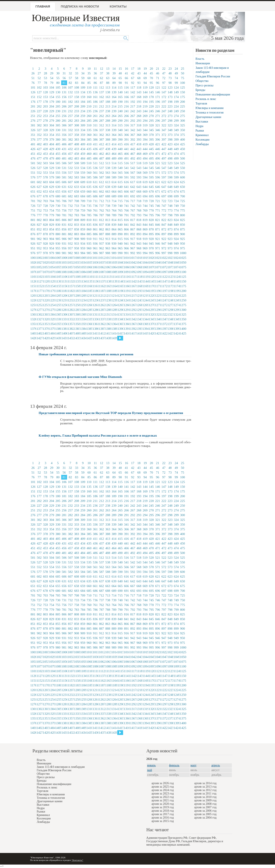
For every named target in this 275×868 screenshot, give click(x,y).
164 (114, 97)
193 (138, 101)
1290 (120, 309)
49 (176, 73)
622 (163, 182)
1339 (114, 319)
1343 (139, 319)
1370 (151, 324)
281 (64, 120)
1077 (39, 272)
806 (64, 220)
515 (120, 163)
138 (107, 92)
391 (126, 139)
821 (157, 220)
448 (170, 149)
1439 (114, 338)
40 (120, 73)
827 (39, 224)
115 (120, 87)
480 (57, 158)
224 (176, 106)
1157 (70, 286)
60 (89, 78)
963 (107, 248)
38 (107, 73)
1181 (64, 291)
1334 (83, 319)
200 (182, 101)
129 (51, 92)
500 (182, 158)
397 (163, 139)
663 (107, 191)
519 (145, 163)
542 (132, 168)
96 (157, 82)
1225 (182, 295)
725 (182, 201)
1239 (114, 300)
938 (107, 243)
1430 (58, 338)
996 (157, 253)
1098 (170, 272)
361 (95, 134)
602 (39, 182)
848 (170, 224)
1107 (70, 276)
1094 (145, 272)
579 (51, 177)
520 (151, 163)
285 (89, 120)
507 (70, 163)
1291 (126, 309)
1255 (58, 305)
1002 (39, 257)
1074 (176, 267)
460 (89, 153)
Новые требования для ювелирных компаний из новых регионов (86, 354)
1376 (33, 328)
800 (182, 215)
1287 (101, 309)
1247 (164, 300)
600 (182, 177)
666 (126, 191)
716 (126, 201)
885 (89, 234)
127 (39, 92)
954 (51, 248)
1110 (89, 276)
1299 (176, 309)
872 (163, 229)
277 (39, 120)
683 (76, 196)
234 (82, 111)
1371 (157, 324)
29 (51, 73)
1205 (58, 295)
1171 (157, 286)
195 (151, 101)
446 (157, 149)
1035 (89, 262)
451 (33, 153)
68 (139, 78)
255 (57, 116)
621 (157, 182)
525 (182, 163)
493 (138, 158)
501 (33, 163)
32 (70, 73)
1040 (120, 262)
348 (170, 130)
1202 (39, 295)
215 (120, 106)
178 (45, 101)
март (194, 765)
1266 (126, 305)
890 (120, 234)
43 (139, 73)
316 (126, 125)
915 (120, 239)
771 (157, 210)
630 (57, 187)
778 (45, 215)
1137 (101, 281)
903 (45, 239)
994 (145, 253)
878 (45, 234)
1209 (83, 295)
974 (176, 248)
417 (132, 144)
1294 (145, 309)
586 (95, 177)
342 (132, 130)
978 (45, 253)
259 (82, 116)
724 (176, 201)
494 (145, 158)
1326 (33, 319)
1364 (114, 324)
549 (176, 168)
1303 (45, 314)
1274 (176, 305)
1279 (52, 309)
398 (170, 139)
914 (114, 239)
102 (39, 87)
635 (89, 187)
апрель (215, 765)
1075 (182, 267)
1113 (108, 276)
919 (145, 239)
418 (138, 144)
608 (76, 182)
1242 (133, 300)
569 (145, 172)
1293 (139, 309)
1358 (76, 324)
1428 (45, 338)
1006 (64, 257)
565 (120, 172)
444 (145, 149)
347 (163, 130)
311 (95, 125)
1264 (114, 305)
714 (114, 201)
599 (176, 177)
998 (170, 253)
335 (89, 130)
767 (132, 210)
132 (70, 92)
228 (45, 111)
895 (151, 234)
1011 (95, 257)
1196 (157, 291)
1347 (164, 319)
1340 (120, 319)
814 (114, 220)
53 (45, 78)
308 (76, 125)
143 (138, 92)
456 (64, 153)
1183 (76, 291)
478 (45, 158)
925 (182, 239)
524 (176, 163)
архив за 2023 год (162, 793)
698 (170, 196)
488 (107, 158)
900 (182, 234)
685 (89, 196)
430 (57, 149)
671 (157, 191)
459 (82, 153)
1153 (45, 286)
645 (151, 187)
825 (182, 220)
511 (95, 163)
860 (89, 229)
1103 (45, 276)
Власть (200, 58)
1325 (182, 314)
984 (82, 253)
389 (114, 139)
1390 (120, 328)
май (149, 770)
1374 (176, 324)
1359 (83, 324)
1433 (76, 338)
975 (182, 248)
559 (82, 172)
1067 (133, 267)
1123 (170, 276)
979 (51, 253)
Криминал (202, 135)
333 (76, 130)
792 (132, 215)
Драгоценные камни (208, 117)
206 (64, 106)
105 (57, 87)
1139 (114, 281)
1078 (45, 272)
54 (51, 78)
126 (33, 92)
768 (138, 210)
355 (57, 134)
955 (57, 248)
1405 (58, 333)
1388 (108, 328)
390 (120, 139)
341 (126, 130)
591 (126, 177)
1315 (120, 314)
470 (151, 153)
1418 (139, 333)
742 (132, 205)
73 (170, 78)
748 (170, 205)
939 (114, 243)
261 (95, 116)
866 (126, 229)
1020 (151, 257)
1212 (101, 295)
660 (89, 191)
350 (182, 130)
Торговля (201, 103)
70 (151, 78)
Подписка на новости (80, 6)
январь (151, 765)
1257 (70, 305)
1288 (108, 309)
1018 (139, 257)
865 (120, 229)
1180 (58, 291)
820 (151, 220)
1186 (95, 291)
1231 (64, 300)
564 (114, 172)
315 (120, 125)
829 (51, 224)
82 (70, 82)
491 (126, 158)
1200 (182, 291)
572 (163, 172)
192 (132, 101)
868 (138, 229)
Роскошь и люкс (206, 99)
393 (138, 139)
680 (57, 196)
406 (64, 144)
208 (76, 106)
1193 (139, 291)
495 (151, 158)
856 (64, 229)
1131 (64, 281)
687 (101, 196)
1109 (83, 276)
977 (39, 253)
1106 (64, 276)
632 (70, 187)
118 (139, 87)
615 (120, 182)
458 (76, 153)
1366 (126, 324)
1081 (64, 272)
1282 (70, 309)
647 (163, 187)
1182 (70, 291)
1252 (39, 305)
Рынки (200, 130)
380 (57, 139)
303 (45, 125)
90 (120, 82)
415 (120, 144)
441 (126, 149)
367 (132, 134)
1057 (70, 267)
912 (101, 239)
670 (151, 191)
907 (70, 239)
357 (70, 134)
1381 (64, 328)
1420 (151, 333)
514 (114, 163)
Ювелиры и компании (209, 108)
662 (101, 191)
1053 (45, 267)
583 (76, 177)
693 (138, 196)
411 (95, 144)
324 (176, 125)
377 (39, 139)
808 (76, 220)
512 (101, 163)
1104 (52, 276)
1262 (101, 305)
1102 (39, 276)
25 (182, 68)
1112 (101, 276)
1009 (83, 257)
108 (76, 87)
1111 (95, 276)
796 (157, 215)
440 (120, 149)
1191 (126, 291)
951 (33, 248)
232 (70, 111)
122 (163, 87)
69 (145, 78)
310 (89, 125)
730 (57, 205)
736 (95, 205)
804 (51, 220)
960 (89, 248)
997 (163, 253)
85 (89, 82)
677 (39, 196)
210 (89, 106)
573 (170, 172)
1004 (52, 257)
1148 (170, 281)
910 (89, 239)
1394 (145, 328)
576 (33, 177)
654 (51, 191)
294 (145, 120)
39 (114, 73)
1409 (83, 333)
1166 (126, 286)
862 (101, 229)
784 (82, 215)
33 (76, 73)
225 (182, 106)
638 (107, 187)
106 (64, 87)
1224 (176, 295)
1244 (145, 300)
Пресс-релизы (204, 85)
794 (145, 215)
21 (157, 68)
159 (82, 97)
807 (70, 220)
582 (70, 177)
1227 (39, 300)
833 (76, 224)
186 (95, 101)
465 (120, 153)
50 (182, 73)
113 (107, 87)
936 (95, 243)
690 (120, 196)
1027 (39, 262)
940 (120, 243)
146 (157, 92)
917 (132, 239)
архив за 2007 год (205, 807)
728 (45, 205)
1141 (126, 281)
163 (107, 97)
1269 (145, 305)
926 (33, 243)
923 (170, 239)
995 (151, 253)
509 (82, 163)
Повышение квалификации (213, 94)
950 (182, 243)
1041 (126, 262)
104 (51, 87)
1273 (170, 305)
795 (151, 215)
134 (82, 92)
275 (182, 116)
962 (101, 248)
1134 (83, 281)
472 (163, 153)
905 (57, 239)
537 (101, 168)
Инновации (203, 63)
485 (89, 158)
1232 (70, 300)
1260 (89, 305)
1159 (83, 286)
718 (138, 201)
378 (45, 139)
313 (107, 125)
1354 (52, 324)
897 (163, 234)
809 (82, 220)
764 (114, 210)
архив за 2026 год (162, 783)
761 (95, 210)
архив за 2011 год (205, 793)
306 (64, 125)
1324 (176, 314)
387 (101, 139)
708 (76, 201)
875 (182, 229)
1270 (151, 305)
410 (89, 144)
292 (132, 120)
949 (176, 243)
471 (157, 153)
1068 (139, 267)
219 (145, 106)
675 (182, 191)
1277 (39, 309)
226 (33, 111)
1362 (101, 324)
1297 (164, 309)
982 (70, 253)
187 (101, 101)
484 (82, 158)
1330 (58, 319)
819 (145, 220)
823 (170, 220)
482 (70, 158)
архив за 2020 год (162, 803)
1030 (58, 262)
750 (182, 205)
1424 (176, 333)
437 (101, 149)
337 (101, 130)
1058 (76, 267)
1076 (33, 272)
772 (163, 210)
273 (170, 116)
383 (76, 139)
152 (39, 97)
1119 (145, 276)
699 (176, 196)
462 (101, 153)
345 (151, 130)
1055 (58, 267)
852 (39, 229)
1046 (157, 262)
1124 (176, 276)
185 (89, 101)
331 (64, 130)
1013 (108, 257)
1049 (176, 262)
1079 (52, 272)
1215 (120, 295)
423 (170, 144)
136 (95, 92)
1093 (139, 272)
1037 (101, 262)
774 (176, 210)
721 (157, 201)
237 (101, 111)
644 (145, 187)
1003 (45, 257)
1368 (139, 324)
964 (114, 248)
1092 (133, 272)
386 (95, 139)
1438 (108, 338)
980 (57, 253)
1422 (164, 333)
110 (89, 87)
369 (145, 134)
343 (138, 130)
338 (107, 130)
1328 (45, 319)
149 (176, 92)
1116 (126, 276)
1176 (33, 291)
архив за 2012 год (205, 790)
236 (95, 111)
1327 (39, 319)
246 (157, 111)
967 (132, 248)
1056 (64, 267)
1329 (52, 319)
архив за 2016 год (162, 817)
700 (182, 196)
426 (33, 149)
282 (70, 120)
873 (170, 229)
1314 (114, 314)
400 (182, 139)
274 (176, 116)
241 (126, 111)
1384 (83, 328)
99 (176, 82)
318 (138, 125)
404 (51, 144)
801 (33, 220)
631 (64, 187)
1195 (151, 291)
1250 (182, 300)
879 (51, 234)
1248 (170, 300)
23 (170, 68)
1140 (120, 281)
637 (101, 187)
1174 (176, 286)
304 (51, 125)
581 (64, 177)
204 (51, 106)
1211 (95, 295)
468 (138, 153)
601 (33, 182)
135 (89, 92)
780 (57, 215)
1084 (83, 272)
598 (170, 177)
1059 (83, 267)
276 (33, 120)
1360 (89, 324)
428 (45, 149)
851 (33, 229)
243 (138, 111)
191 (126, 101)
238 (107, 111)
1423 (170, 333)
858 (76, 229)
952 (39, 248)
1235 (89, 300)
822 (163, 220)
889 (114, 234)
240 (120, 111)
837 (101, 224)
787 (101, 215)
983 (76, 253)
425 (182, 144)
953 (45, 248)
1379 (52, 328)
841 (126, 224)
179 (51, 101)
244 (145, 111)
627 (39, 187)
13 (107, 68)
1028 (45, 262)
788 (107, 215)
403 (45, 144)
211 (95, 106)
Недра (199, 126)
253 (45, 116)
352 (39, 134)
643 (138, 187)
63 (107, 78)
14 (114, 68)
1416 (126, 333)
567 (132, 172)
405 (57, 144)
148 (170, 92)
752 (39, 210)
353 (45, 134)
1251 (33, 305)
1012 (101, 257)
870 (151, 229)
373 (170, 134)
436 (95, 149)
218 (138, 106)
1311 (95, 314)
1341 (126, 319)
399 (176, 139)
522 (163, 163)
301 (33, 125)
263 (107, 116)
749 (176, 205)
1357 (70, 324)
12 (101, 68)
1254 (52, 305)
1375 (182, 324)
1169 (145, 286)
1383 (76, 328)
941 (126, 243)
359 (82, 134)
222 (163, 106)
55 (58, 78)
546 (157, 168)
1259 (83, 305)
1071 (157, 267)
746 (157, 205)
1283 (76, 309)
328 (45, 130)
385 (89, 139)
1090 (120, 272)
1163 (108, 286)
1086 (95, 272)
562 (101, 172)
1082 (70, 272)
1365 (120, 324)
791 (126, 215)
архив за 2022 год (162, 797)
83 (76, 82)
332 (70, 130)
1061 (95, 267)
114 (114, 87)
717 (132, 201)
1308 (76, 314)
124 (176, 87)
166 (126, 97)
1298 (170, 309)
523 (170, 163)
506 (64, 163)
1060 (89, 267)
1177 (39, 291)
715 (120, 201)
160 (89, 97)
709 (82, 201)
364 (114, 134)
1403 (45, 333)
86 (95, 82)
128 (45, 92)
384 (82, 139)
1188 (108, 291)
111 (95, 87)
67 (132, 78)
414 (114, 144)
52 (39, 78)
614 (114, 182)
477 (39, 158)
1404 (52, 333)
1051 (33, 267)
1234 (83, 300)
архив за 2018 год (162, 810)
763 (107, 210)
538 (107, 168)
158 (76, 97)
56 (64, 78)
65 (120, 78)
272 (163, 116)
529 (51, 168)
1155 (58, 286)
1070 (151, 267)
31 (64, 73)
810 (89, 220)
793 (138, 215)
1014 (114, 257)
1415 (120, 333)
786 (95, 215)
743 (138, 205)
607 (70, 182)
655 (57, 191)
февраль (174, 765)
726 (33, 205)
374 (176, 134)
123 (170, 87)
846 (157, 224)
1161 (95, 286)
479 (51, 158)
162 (101, 97)
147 (163, 92)
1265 (120, 305)
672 (163, 191)
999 (176, 253)
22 (163, 68)
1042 (133, 262)
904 (51, 239)
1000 (182, 253)
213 (107, 106)
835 (89, 224)
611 (95, 182)
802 (39, 220)
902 (39, 239)
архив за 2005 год (205, 814)
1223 (170, 295)
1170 (151, 286)
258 (76, 116)
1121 (157, 276)
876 (33, 234)
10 (89, 68)
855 (57, 229)
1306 (64, 314)
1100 (182, 272)
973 (170, 248)
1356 (64, 324)
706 (64, 201)
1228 (45, 300)
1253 (45, 305)
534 (82, 168)
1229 (52, 300)
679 (51, 196)
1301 (33, 314)
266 (126, 116)
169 (145, 97)
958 (76, 248)
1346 (157, 319)
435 (89, 149)
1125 (182, 276)
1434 (83, 338)
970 (151, 248)
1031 (64, 262)
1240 (120, 300)
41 (126, 73)
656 (64, 191)
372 (163, 134)
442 (132, 149)
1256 (64, 305)
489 (114, 158)
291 (126, 120)
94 (145, 82)
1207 (70, 295)
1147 (164, 281)
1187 (101, 291)
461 (95, 153)
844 (145, 224)
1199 (176, 291)
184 (82, 101)
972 (163, 248)
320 (151, 125)
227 (39, 111)
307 (70, 125)
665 (120, 191)
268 (138, 116)
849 (176, 224)
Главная (42, 6)
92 (132, 82)
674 (176, 191)
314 (114, 125)
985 (89, 253)
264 (114, 116)
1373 (170, 324)
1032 (70, 262)
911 (95, 239)
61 (95, 78)
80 (58, 82)
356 (64, 134)
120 (151, 87)
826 (33, 224)
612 (101, 182)
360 (89, 134)
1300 (182, 309)
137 (101, 92)
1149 (176, 281)
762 (101, 210)
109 (82, 87)
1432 (70, 338)
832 (70, 224)
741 (126, 205)
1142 (133, 281)
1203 (45, 295)
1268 (139, 305)
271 (157, 116)
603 (45, 182)
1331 (64, 319)
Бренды (200, 90)
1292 (133, 309)
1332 (70, 319)
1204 (52, 295)
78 (45, 82)
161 (95, 97)
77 (39, 82)
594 (145, 177)
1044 (145, 262)
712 (101, 201)
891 (126, 234)
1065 (120, 267)
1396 (157, 328)
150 (182, 92)
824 (176, 220)
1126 (33, 281)
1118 (139, 276)
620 (151, 182)
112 (101, 87)
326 (33, 130)
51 (33, 78)
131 (64, 92)
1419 (145, 333)
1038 (108, 262)
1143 (139, 281)
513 (107, 163)
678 (45, 196)
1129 (52, 281)
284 (82, 120)
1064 (114, 267)
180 (57, 101)
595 (151, 177)
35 (89, 73)
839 (114, 224)
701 (33, 201)
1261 (95, 305)
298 (170, 120)
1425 (182, 333)
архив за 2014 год (205, 783)
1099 (176, 272)
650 (182, 187)
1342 (133, 319)
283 (76, 120)
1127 (39, 281)
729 (51, 205)
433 (76, 149)
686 (95, 196)
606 (64, 182)
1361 (95, 324)
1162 (101, 286)
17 (132, 68)
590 (120, 177)
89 (114, 82)
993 (138, 253)
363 (107, 134)
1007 (70, 257)
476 (33, 158)
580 (57, 177)
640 (120, 187)
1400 (182, 328)
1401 (33, 333)
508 (76, 163)
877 (39, 234)
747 (163, 205)
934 (82, 243)
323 (170, 125)
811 (95, 220)
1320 (151, 314)
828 (45, 224)
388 (107, 139)
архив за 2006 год (205, 810)
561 (95, 172)
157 (70, 97)
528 (45, 168)
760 (89, 210)
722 (163, 201)
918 (138, 239)
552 (39, 172)
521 (157, 163)
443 (138, 149)
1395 (151, 328)
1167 (133, 286)
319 (145, 125)
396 (157, 139)
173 (170, 97)
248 (170, 111)
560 (89, 172)
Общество (202, 81)
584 (82, 177)
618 (138, 182)
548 (170, 168)
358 (76, 134)
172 (163, 97)
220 (151, 106)
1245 (151, 300)
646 (157, 187)
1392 (133, 328)
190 (120, 101)
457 (70, 153)
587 (101, 177)
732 (70, 205)
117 (132, 87)
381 (64, 139)
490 (120, 158)
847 (163, 224)
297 (163, 120)
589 (114, 177)
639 (114, 187)
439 (114, 149)
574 (176, 172)
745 (151, 205)
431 (64, 149)
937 (101, 243)
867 (132, 229)
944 (145, 243)
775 (182, 210)
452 (39, 153)
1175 (182, 286)
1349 (176, 319)
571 (157, 172)
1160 (89, 286)
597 (163, 177)
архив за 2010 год (205, 797)
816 (126, 220)
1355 (58, 324)
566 (126, 172)
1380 (58, 328)
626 (33, 187)
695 (151, 196)
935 (89, 243)
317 (132, 125)
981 (64, 253)
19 (145, 68)
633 (76, 187)
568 (138, 172)
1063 (108, 267)
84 (82, 82)
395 (151, 139)
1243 (139, 300)
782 (70, 215)
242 (132, 111)
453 (45, 153)
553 (45, 172)
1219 (145, 295)
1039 (114, 262)
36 (95, 73)
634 (82, 187)
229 (51, 111)
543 (138, 168)
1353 (45, 324)
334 (82, 130)
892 (132, 234)
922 (163, 239)
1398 (170, 328)
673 (170, 191)
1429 (52, 338)
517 (132, 163)
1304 (52, 314)
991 (126, 253)
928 (45, 243)
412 (101, 144)
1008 (76, 257)
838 (107, 224)
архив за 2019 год (162, 807)
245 (151, 111)
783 (76, 215)
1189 (114, 291)
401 (33, 144)
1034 (83, 262)
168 (138, 97)
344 (145, 130)
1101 (33, 276)
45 (151, 73)
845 (151, 224)
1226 (33, 300)
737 (101, 205)
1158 (76, 286)
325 (182, 125)
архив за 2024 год (162, 790)
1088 (108, 272)
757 (70, 210)
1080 (58, 272)
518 (138, 163)
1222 (164, 295)
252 (39, 116)
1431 (64, 338)
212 (101, 106)
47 (163, 73)
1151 (33, 286)
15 (120, 68)
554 (51, 172)
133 (76, 92)
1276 (33, 309)
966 (126, 248)
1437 (101, 338)
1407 (70, 333)
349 (176, 130)
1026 (33, 262)
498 (170, 158)
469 (145, 153)
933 (76, 243)
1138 (108, 281)
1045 (151, 262)
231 (64, 111)
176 (33, 101)
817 (132, 220)
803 (45, 220)
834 (82, 224)
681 (64, 196)
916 (126, 239)
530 (57, 168)
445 (151, 149)
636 (95, 187)
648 (170, 187)
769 (145, 210)
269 (145, 116)
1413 (108, 333)
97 (163, 82)
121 (157, 87)
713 (107, 201)
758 (76, 210)
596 (157, 177)
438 (107, 149)
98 (170, 82)
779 (51, 215)
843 (138, 224)
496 (157, 158)
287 (101, 120)
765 (120, 210)
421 (157, 144)
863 (107, 229)
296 (157, 120)
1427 (39, 338)
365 (120, 134)
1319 (145, 314)
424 (176, 144)
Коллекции (202, 139)
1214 (114, 295)
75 (182, 78)
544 (145, 168)
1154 (52, 286)
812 (101, 220)
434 (82, 149)
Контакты (118, 6)
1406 (64, 333)
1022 (164, 257)
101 (33, 87)
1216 (126, 295)
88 (107, 82)
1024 (176, 257)
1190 (120, 291)
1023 (170, 257)
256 (64, 116)
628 (45, 187)
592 (132, 177)
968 (138, 248)
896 (157, 234)
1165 (120, 286)
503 (45, 163)
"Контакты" (77, 860)
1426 (33, 338)
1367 (133, 324)
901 (33, 239)
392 (132, 139)
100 (182, 82)
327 (39, 130)
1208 (76, 295)
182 (70, 101)
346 (157, 130)
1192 (133, 291)
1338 (108, 319)
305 (57, 125)
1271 (157, 305)
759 (82, 210)
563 (107, 172)
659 (82, 191)
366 (126, 134)
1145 (151, 281)
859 (82, 229)
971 (157, 248)
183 (76, 101)
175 (182, 97)
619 (145, 182)
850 (182, 224)
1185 (89, 291)
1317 (133, 314)
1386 (95, 328)
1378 (45, 328)
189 (114, 101)
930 (57, 243)
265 (120, 116)
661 (95, 191)
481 (64, 158)
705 (57, 201)
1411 (95, 333)
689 (114, 196)
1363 (108, 324)
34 (82, 73)
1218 (139, 295)
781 (64, 215)
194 (145, 101)
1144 (145, 281)
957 (70, 248)
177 (39, 101)
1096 (157, 272)
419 (145, 144)
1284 (83, 309)
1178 (45, 291)
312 (101, 125)
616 (126, 182)
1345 (151, 319)
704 (51, 201)
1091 (126, 272)
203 (45, 106)
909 (82, 239)
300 (182, 120)
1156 (64, 286)
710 (89, 201)
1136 (95, 281)
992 (132, 253)
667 (132, 191)
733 (76, 205)
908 (76, 239)
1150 (182, 281)
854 (51, 229)
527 (39, 168)
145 (151, 92)
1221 (157, 295)
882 (70, 234)
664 (114, 191)
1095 (151, 272)
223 (170, 106)
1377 (39, 328)
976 (33, 253)
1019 (145, 257)
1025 (182, 257)
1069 (145, 267)
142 (132, 92)
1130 (58, 281)
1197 (164, 291)
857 (70, 229)
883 (76, 234)
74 (176, 78)
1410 (89, 333)
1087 (101, 272)
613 (107, 182)
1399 (176, 328)
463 (107, 153)
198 (170, 101)
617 (132, 182)
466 (126, 153)
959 (82, 248)
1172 (164, 286)
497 (163, 158)
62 (101, 78)
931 (64, 243)
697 (163, 196)
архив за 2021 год (162, 800)
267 (132, 116)
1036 (95, 262)
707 (70, 201)
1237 (101, 300)
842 (132, 224)
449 (176, 149)
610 (89, 182)
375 (182, 134)
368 (138, 134)
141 (126, 92)
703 (45, 201)
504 (51, 163)
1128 (45, 281)
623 (170, 182)
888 (107, 234)
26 (33, 73)
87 (101, 82)
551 (33, 172)
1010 (89, 257)
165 (120, 97)
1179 (52, 291)
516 (126, 163)
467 (132, 153)
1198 (170, 291)
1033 (76, 262)
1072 (164, 267)
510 (89, 163)
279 (51, 120)
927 (39, 243)
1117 (133, 276)
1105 (58, 276)
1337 (101, 319)
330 (57, 130)
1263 (108, 305)
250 (182, 111)
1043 (139, 262)
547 (163, 168)
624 (176, 182)
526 (33, 168)
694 (145, 196)
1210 (89, 295)
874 (176, 229)
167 (132, 97)
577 (39, 177)
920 (151, 239)
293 (138, 120)
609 (82, 182)
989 (114, 253)
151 (33, 97)
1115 (120, 276)
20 (151, 68)
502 (39, 163)
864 (114, 229)
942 (132, 243)
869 (145, 229)
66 (126, 78)
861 (95, 229)
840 (120, 224)
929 (51, 243)
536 (95, 168)
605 (57, 182)
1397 (164, 328)
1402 (39, 333)
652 (39, 191)
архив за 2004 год (205, 817)
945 (151, 243)
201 (33, 106)
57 (70, 78)
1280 (58, 309)
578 (45, 177)
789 (114, 215)
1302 (39, 314)
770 (151, 210)
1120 (151, 276)
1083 (76, 272)
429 (51, 149)
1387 (101, 328)
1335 (89, 319)
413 (107, 144)
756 (64, 210)
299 (176, 120)
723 (170, 201)
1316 (126, 314)
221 (157, 106)
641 (126, 187)
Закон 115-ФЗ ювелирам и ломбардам (61, 766)
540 (120, 168)
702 (39, 201)
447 (163, 149)
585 (89, 177)
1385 (89, 328)
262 (101, 116)
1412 (101, 333)
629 (51, 187)
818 (138, 220)
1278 (45, 309)
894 (145, 234)
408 (76, 144)
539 (114, 168)
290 (120, 120)
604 (51, 182)
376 (33, 139)
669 (145, 191)
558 (76, 172)
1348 (170, 319)
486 (95, 158)
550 (182, 168)
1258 (76, 305)
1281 (64, 309)
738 (107, 205)
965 (120, 248)
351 (33, 134)
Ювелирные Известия (76, 18)
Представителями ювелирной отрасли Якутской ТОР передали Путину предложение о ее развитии (111, 413)
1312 (101, 314)
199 (176, 101)
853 (45, 229)
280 (57, 120)
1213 (108, 295)
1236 (95, 300)
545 (151, 168)
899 (176, 234)
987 (101, 253)
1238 (108, 300)
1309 (83, 314)
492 (132, 158)
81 (64, 82)
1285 (89, 309)
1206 (64, 295)
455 (57, 153)
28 (45, 73)
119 (145, 87)
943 (138, 243)
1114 (114, 276)
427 (39, 149)
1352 (39, 324)
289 (114, 120)
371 (157, 134)
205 (57, 106)
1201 (33, 295)
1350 (182, 319)
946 (157, 243)
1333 (76, 319)
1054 (52, 267)
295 (151, 120)
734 (82, 205)
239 (114, 111)
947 (163, 243)
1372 (164, 324)
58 (76, 78)
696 (157, 196)
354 (51, 134)
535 (89, 168)
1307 (70, 314)
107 (70, 87)
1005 (58, 257)
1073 (170, 267)
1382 (70, 328)
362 (101, 134)
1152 (39, 286)
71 (157, 78)
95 (151, 82)
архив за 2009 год (205, 800)
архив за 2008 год (205, 803)
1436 (95, 338)
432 (70, 149)
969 (145, 248)
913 (107, 239)
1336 (95, 319)
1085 (89, 272)
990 (120, 253)
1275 (182, 305)
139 (114, 92)
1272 (164, 305)
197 (163, 101)
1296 (157, 309)
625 (182, 182)
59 (82, 78)
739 (114, 205)
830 (57, 224)
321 (157, 125)
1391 (126, 328)
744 (145, 205)
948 (170, 243)
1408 (76, 333)
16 (126, 68)
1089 (114, 272)
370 (151, 134)
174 (176, 97)
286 (95, 120)
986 (95, 253)
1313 (108, 314)
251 (33, 116)
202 (39, 106)
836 (95, 224)
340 (120, 130)
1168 (139, 286)
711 (95, 201)
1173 (170, 286)
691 (126, 196)
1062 (101, 267)
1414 (114, 333)
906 (64, 239)
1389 (114, 328)
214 (114, 106)
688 (107, 196)
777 (39, 215)
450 (182, 149)
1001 (33, 257)
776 (33, 215)
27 (39, 73)
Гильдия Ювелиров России (213, 76)
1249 (176, 300)
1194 (145, 291)
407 (70, 144)
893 (138, 234)
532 (70, 168)
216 (126, 106)
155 (57, 97)
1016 (126, 257)
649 (176, 187)
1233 (76, 300)
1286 (95, 309)
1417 (133, 333)
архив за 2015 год (162, 821)
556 (64, 172)
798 (170, 215)
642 (132, 187)
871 (157, 229)
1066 (126, 267)
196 (157, 101)
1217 (133, 295)
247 (163, 111)
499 (176, 158)
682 (70, 196)
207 (70, 106)
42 (132, 73)
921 (157, 239)
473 (170, 153)
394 (145, 139)
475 (182, 153)
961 (95, 248)
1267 (133, 305)
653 (45, 191)
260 (89, 116)
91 (126, 82)
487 (101, 158)
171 (157, 97)
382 (70, 139)
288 (107, 120)
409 (82, 144)
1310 (89, 314)
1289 (114, 309)
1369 (145, 324)
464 (114, 153)
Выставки (202, 121)
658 (76, 191)
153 (45, 97)
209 (82, 106)
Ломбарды (202, 144)
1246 (157, 300)
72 (163, 78)
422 (163, 144)
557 (70, 172)
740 (120, 205)
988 (107, 253)
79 (51, 82)
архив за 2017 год (162, 814)
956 (64, 248)
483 (76, 158)
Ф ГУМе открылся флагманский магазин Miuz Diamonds (80, 377)
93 (139, 82)
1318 (139, 314)
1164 (114, 286)
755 (57, 210)
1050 (182, 262)
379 (51, 139)
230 (57, 111)
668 (138, 191)
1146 (157, 281)
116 (126, 87)
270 (151, 116)
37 (101, 73)
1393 (139, 328)
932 (70, 243)
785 (89, 215)
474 (176, 153)
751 (33, 210)
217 (132, 106)
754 (51, 210)
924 (176, 239)
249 (176, 111)
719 (145, 201)
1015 (120, 257)
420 (151, 144)
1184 (83, 291)
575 (182, 172)
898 (170, 234)
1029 (52, 262)
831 (64, 224)
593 (138, 177)
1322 (164, 314)
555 (57, 172)
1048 (170, 262)
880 (57, 234)
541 (126, 168)
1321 (157, 314)
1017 (133, 257)
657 (70, 191)
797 (163, 215)
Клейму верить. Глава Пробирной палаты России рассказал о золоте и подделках (98, 435)
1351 (33, 324)
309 (82, 125)
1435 (89, 338)
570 (151, 172)
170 (151, 97)
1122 (164, 276)
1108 (76, 276)
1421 (157, 333)
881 (64, 234)
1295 (151, 309)
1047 (164, 262)
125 (182, 87)
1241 (126, 300)
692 (132, 196)
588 (107, 177)
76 (33, 82)
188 (107, 101)
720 (151, 201)
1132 (70, 281)
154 (51, 97)
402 (39, 144)
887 (101, 234)
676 (33, 196)
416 (126, 144)
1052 (39, 267)
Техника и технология (209, 112)
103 (45, 87)
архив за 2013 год (205, 786)
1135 (89, 281)
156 (64, 97)
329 (51, 130)
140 (120, 92)
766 (126, 210)
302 (39, 125)
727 (39, 205)
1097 (164, 272)
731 (64, 205)
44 (145, 73)
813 (107, 220)
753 (45, 210)
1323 (170, 314)
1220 (151, 295)
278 (45, 120)
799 (176, 215)
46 (157, 73)
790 (120, 215)
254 (51, 116)
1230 (58, 300)
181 (64, 101)
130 (57, 92)
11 (95, 68)
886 (95, 234)
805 (57, 220)
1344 (145, 319)
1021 (157, 257)
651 (33, 191)
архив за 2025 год (162, 786)
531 (64, 168)
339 (114, 130)
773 (170, 210)
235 (89, 111)
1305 (58, 314)
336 (95, 130)
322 (163, 125)
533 (76, 168)
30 (58, 73)
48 (170, 73)
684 (82, 196)
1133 (76, 281)
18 (139, 68)
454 (51, 153)
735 (89, 205)
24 (176, 68)
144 (145, 92)
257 (70, 116)
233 (76, 111)
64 (114, 78)
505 (57, 163)
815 (120, 220)
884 (82, 234)
